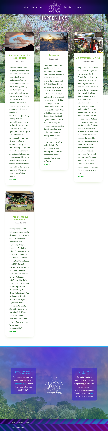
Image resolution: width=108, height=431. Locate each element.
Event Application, (21, 383)
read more (12, 179)
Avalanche (54, 55)
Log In (27, 422)
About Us (27, 7)
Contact (79, 7)
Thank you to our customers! (20, 218)
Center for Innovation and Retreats (19, 56)
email (92, 393)
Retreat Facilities (37, 7)
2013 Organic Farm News (88, 57)
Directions (20, 422)
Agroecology (68, 7)
